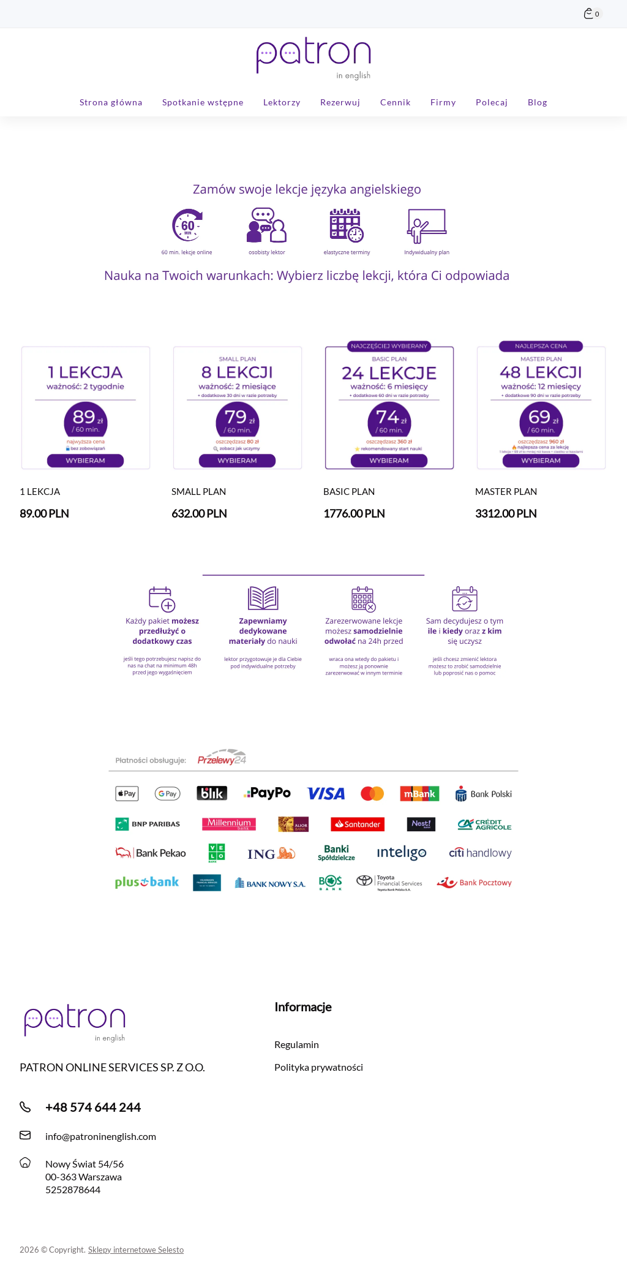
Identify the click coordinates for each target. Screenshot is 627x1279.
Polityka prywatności (318, 1067)
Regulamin (296, 1044)
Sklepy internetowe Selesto (136, 1249)
